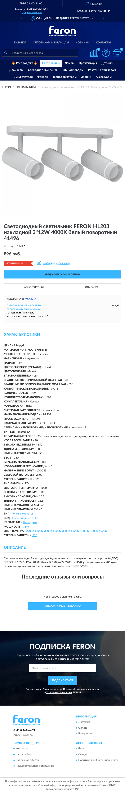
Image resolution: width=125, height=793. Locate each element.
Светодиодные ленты (43, 70)
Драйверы (16, 70)
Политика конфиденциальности (98, 760)
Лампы (69, 63)
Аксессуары (104, 77)
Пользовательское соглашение (35, 766)
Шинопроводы (73, 70)
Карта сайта (23, 754)
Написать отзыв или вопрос (62, 606)
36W (26, 526)
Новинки (82, 42)
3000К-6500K (70, 531)
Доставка (84, 722)
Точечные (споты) (22, 513)
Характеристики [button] (33, 287)
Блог (81, 748)
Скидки (82, 754)
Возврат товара (87, 733)
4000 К (84, 531)
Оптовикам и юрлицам (51, 42)
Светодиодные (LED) (25, 518)
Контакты (103, 42)
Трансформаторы (65, 77)
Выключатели (23, 77)
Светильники (51, 63)
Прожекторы (88, 63)
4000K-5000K (98, 531)
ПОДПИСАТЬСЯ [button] (62, 680)
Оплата (82, 728)
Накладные (30, 522)
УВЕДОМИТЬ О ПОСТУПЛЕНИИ (62, 274)
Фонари (42, 77)
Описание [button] (91, 287)
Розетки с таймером (102, 70)
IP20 (34, 535)
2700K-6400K (34, 531)
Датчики (107, 63)
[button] (31, 12)
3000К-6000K (52, 531)
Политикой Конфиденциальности (81, 689)
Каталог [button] (20, 42)
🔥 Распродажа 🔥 (25, 63)
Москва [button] (30, 299)
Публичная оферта (27, 760)
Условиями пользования (59, 692)
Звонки (86, 77)
